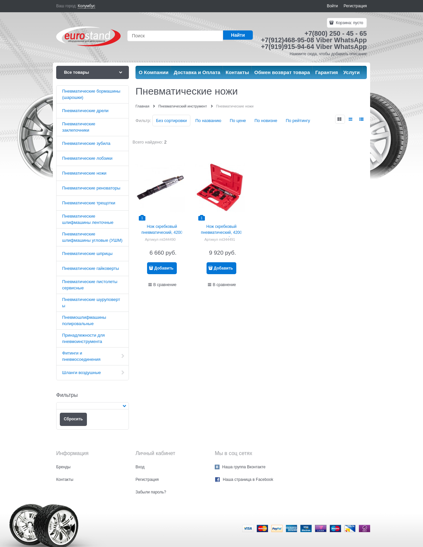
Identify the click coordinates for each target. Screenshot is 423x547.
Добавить (163, 268)
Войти (332, 6)
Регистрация (355, 6)
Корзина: (349, 23)
